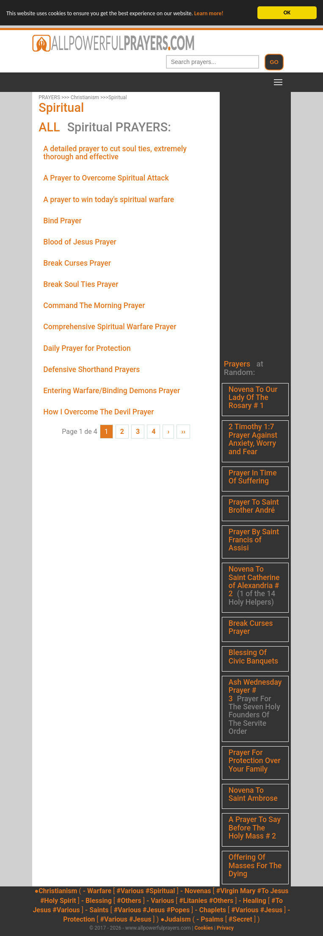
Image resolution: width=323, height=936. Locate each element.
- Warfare (97, 891)
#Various (130, 891)
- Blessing (96, 900)
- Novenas (195, 891)
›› (183, 432)
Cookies (203, 928)
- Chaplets (210, 910)
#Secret (240, 919)
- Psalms (210, 919)
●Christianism (55, 891)
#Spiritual (160, 891)
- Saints (97, 910)
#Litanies (193, 900)
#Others (129, 900)
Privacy (225, 928)
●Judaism (175, 919)
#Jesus (154, 910)
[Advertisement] (253, 219)
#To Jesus (273, 891)
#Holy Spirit (58, 900)
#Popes (178, 910)
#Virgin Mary (236, 891)
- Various (160, 900)
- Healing (252, 900)
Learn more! (209, 13)
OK (287, 12)
